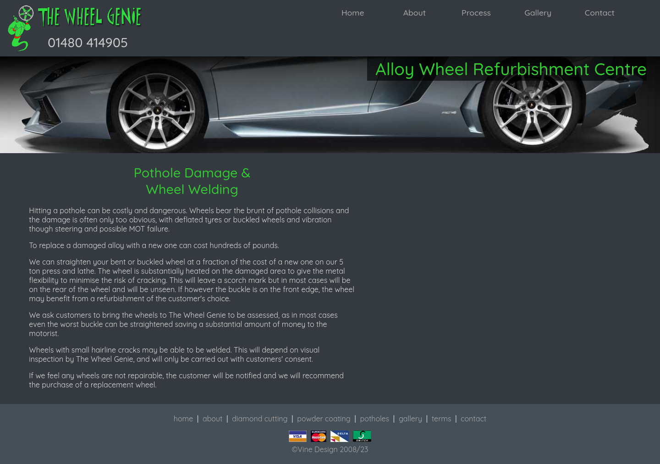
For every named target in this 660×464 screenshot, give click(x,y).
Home (352, 12)
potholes (375, 418)
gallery (410, 418)
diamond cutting (259, 418)
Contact (600, 12)
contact (473, 418)
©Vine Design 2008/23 (330, 449)
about (213, 418)
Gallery (537, 12)
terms (441, 418)
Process (476, 12)
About (414, 12)
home (183, 418)
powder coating (323, 418)
